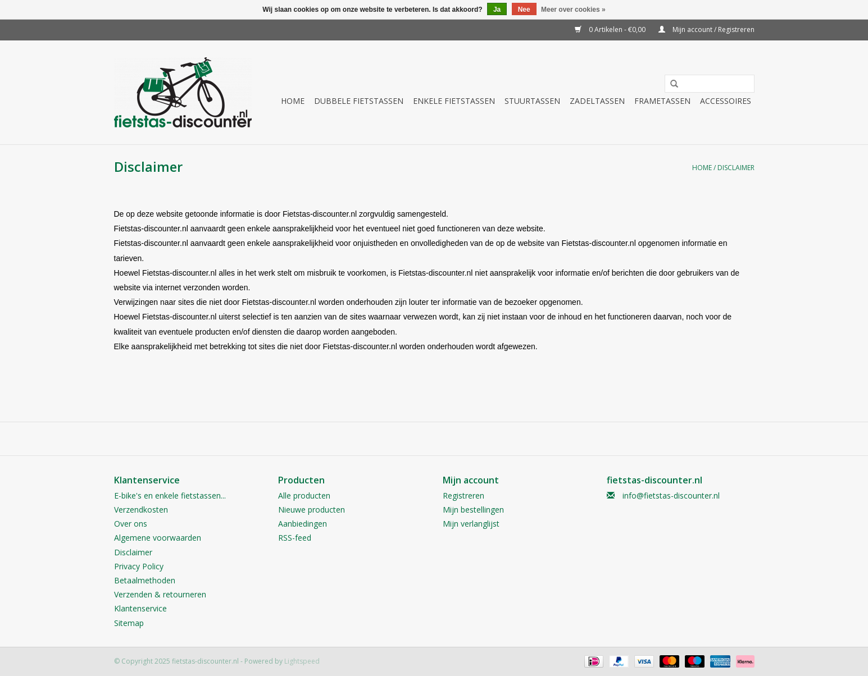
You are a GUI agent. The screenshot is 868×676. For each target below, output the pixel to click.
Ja (497, 9)
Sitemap (129, 623)
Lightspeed (302, 661)
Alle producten (304, 495)
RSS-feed (294, 537)
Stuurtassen (532, 100)
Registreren (463, 495)
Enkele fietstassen (454, 100)
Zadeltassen (597, 100)
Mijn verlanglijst (471, 523)
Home (293, 100)
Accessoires (725, 100)
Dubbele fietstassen (358, 100)
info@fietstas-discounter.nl (671, 495)
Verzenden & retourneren (160, 594)
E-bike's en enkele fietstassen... (170, 495)
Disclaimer (736, 167)
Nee (524, 9)
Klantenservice (140, 608)
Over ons (130, 523)
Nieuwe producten (311, 509)
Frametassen (662, 100)
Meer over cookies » (573, 9)
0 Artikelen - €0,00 (611, 29)
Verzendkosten (141, 509)
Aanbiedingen (302, 523)
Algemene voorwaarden (157, 537)
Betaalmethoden (144, 580)
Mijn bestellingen (473, 509)
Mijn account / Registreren (706, 29)
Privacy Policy (138, 566)
